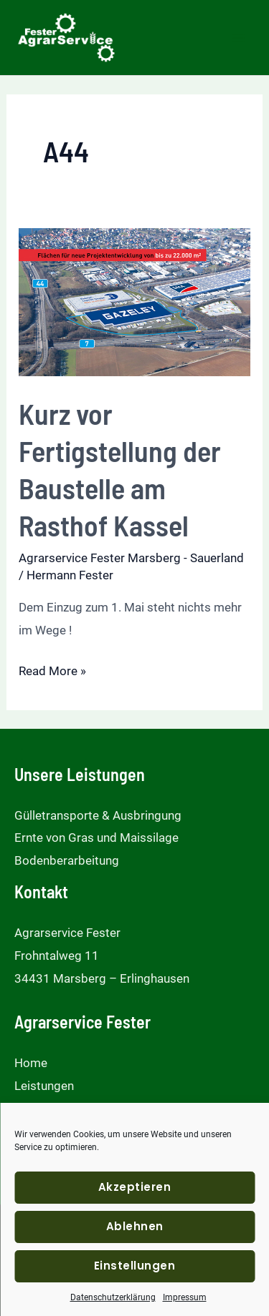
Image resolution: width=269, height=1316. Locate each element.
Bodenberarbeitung (66, 860)
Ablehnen (135, 1226)
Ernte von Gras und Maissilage (96, 837)
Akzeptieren (134, 1186)
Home (30, 1063)
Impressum (185, 1297)
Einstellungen (135, 1265)
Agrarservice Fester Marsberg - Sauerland (131, 558)
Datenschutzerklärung (113, 1297)
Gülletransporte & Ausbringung (97, 815)
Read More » (52, 671)
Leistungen (44, 1086)
